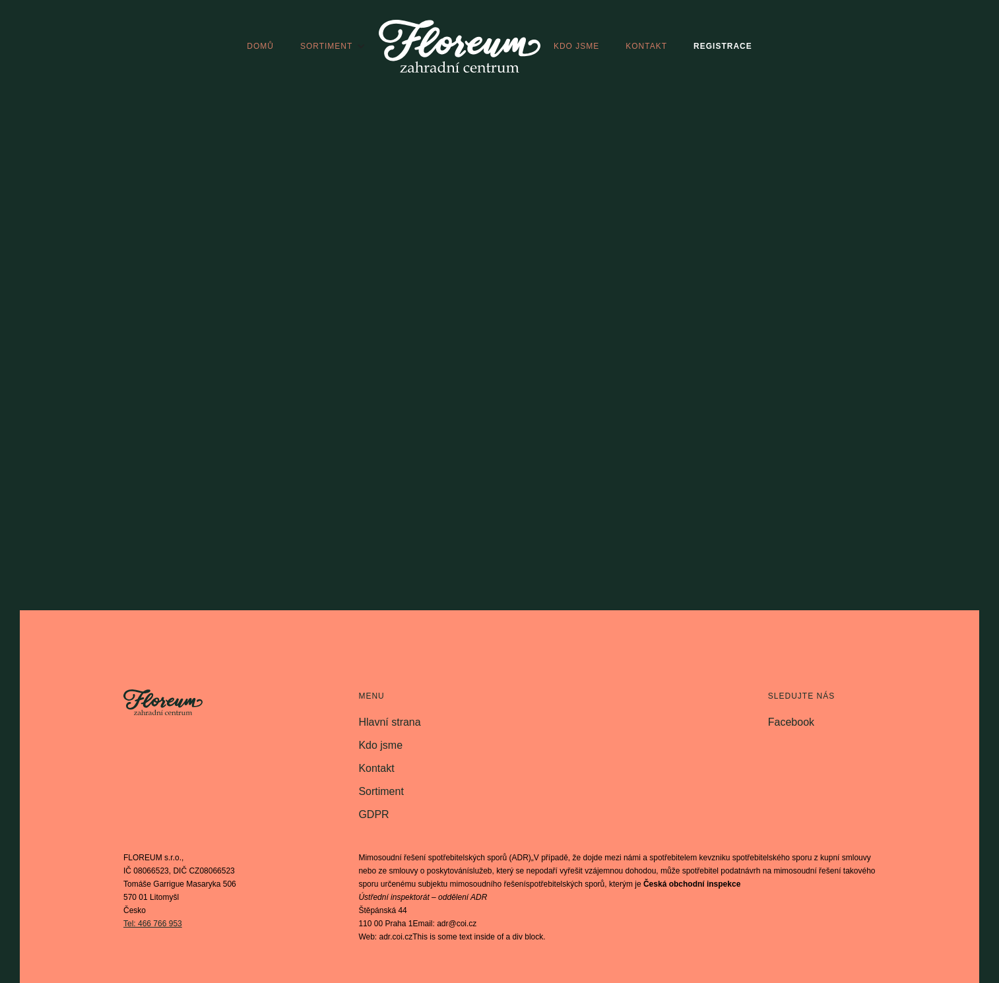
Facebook (791, 722)
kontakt (646, 46)
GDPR (373, 814)
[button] (333, 46)
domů (260, 46)
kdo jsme (576, 46)
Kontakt (376, 768)
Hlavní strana (389, 722)
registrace (722, 46)
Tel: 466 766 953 (152, 923)
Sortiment (380, 791)
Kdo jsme (380, 745)
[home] (459, 46)
